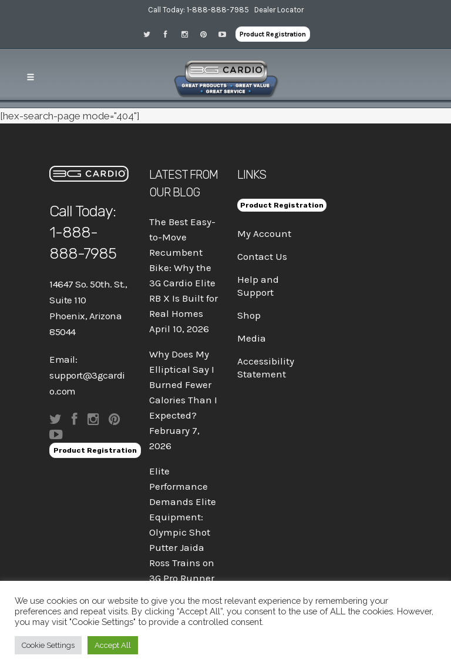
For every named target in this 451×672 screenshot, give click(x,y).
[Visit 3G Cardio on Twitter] (151, 34)
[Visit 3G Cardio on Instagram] (188, 34)
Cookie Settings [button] (48, 645)
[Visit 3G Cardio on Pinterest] (207, 34)
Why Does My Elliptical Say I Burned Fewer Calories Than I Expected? (183, 384)
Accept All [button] (113, 645)
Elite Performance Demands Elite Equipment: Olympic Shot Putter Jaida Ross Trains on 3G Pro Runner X (182, 532)
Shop (249, 315)
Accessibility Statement (265, 367)
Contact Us (262, 256)
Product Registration (273, 34)
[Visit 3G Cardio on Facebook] (169, 34)
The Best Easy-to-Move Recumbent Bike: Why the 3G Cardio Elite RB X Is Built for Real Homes (183, 267)
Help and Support (258, 285)
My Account (264, 233)
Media (251, 338)
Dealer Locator (279, 9)
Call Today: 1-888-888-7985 (198, 9)
